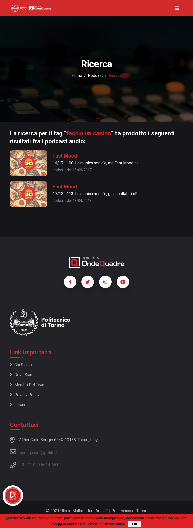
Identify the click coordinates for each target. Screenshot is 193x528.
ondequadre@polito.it (33, 452)
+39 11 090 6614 (35, 464)
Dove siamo (23, 374)
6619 (56, 464)
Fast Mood (65, 156)
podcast (95, 75)
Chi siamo (21, 364)
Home (77, 75)
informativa (115, 524)
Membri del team (27, 384)
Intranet (19, 404)
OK (135, 524)
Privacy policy (24, 394)
